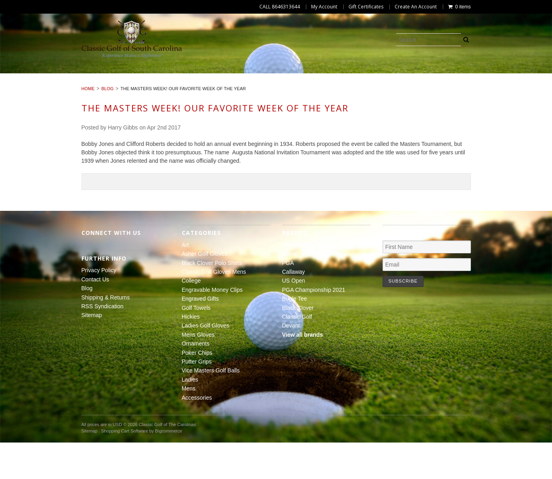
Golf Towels (520, 76)
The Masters (298, 281)
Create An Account (416, 6)
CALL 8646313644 (279, 6)
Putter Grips (306, 85)
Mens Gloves (145, 85)
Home (88, 125)
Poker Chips (252, 85)
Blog (108, 125)
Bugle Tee (294, 335)
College (316, 76)
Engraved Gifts (460, 76)
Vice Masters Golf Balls (379, 85)
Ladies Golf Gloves (80, 85)
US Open (294, 317)
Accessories (519, 85)
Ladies (442, 85)
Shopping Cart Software (124, 467)
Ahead (290, 290)
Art (17, 76)
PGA (288, 299)
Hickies (24, 85)
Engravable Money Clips (382, 76)
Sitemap (91, 351)
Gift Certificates (365, 6)
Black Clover (298, 344)
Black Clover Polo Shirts (152, 76)
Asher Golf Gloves (67, 76)
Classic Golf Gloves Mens (247, 76)
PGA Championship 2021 (313, 326)
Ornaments (200, 85)
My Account (324, 6)
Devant (291, 362)
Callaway (293, 308)
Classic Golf (297, 353)
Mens (477, 85)
